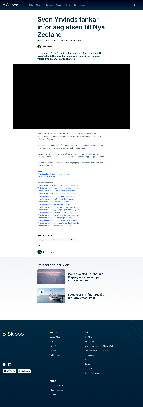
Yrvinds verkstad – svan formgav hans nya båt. (57, 220)
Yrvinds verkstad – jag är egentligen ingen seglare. (58, 209)
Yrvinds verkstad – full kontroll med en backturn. (58, 185)
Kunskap (49, 5)
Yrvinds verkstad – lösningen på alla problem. (56, 196)
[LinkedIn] (9, 365)
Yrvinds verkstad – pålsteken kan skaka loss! (56, 191)
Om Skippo (89, 337)
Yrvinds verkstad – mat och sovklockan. (54, 226)
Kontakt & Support (92, 373)
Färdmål (39, 5)
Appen (58, 5)
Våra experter (90, 341)
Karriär (87, 364)
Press (87, 359)
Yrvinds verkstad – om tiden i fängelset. (53, 204)
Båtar (31, 5)
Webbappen (54, 355)
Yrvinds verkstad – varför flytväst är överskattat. (57, 193)
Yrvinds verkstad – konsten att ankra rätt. (54, 212)
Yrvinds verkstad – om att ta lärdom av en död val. (58, 215)
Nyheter (67, 5)
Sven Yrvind (71, 240)
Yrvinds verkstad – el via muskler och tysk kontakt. (58, 207)
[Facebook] (4, 365)
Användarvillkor (56, 385)
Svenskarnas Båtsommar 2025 (98, 350)
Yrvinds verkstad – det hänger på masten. (55, 218)
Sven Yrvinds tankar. (46, 177)
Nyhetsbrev (90, 368)
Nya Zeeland (57, 240)
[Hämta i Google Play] (24, 371)
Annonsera (89, 355)
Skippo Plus (54, 337)
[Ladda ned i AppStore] (9, 371)
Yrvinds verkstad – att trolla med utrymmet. (55, 199)
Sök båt (52, 341)
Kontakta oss (79, 5)
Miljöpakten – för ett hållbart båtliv (99, 346)
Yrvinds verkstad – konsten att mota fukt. (54, 201)
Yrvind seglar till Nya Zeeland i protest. (53, 174)
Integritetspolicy (56, 390)
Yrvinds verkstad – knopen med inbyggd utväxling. (58, 188)
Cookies (52, 394)
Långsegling (43, 240)
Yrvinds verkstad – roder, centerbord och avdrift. (58, 223)
